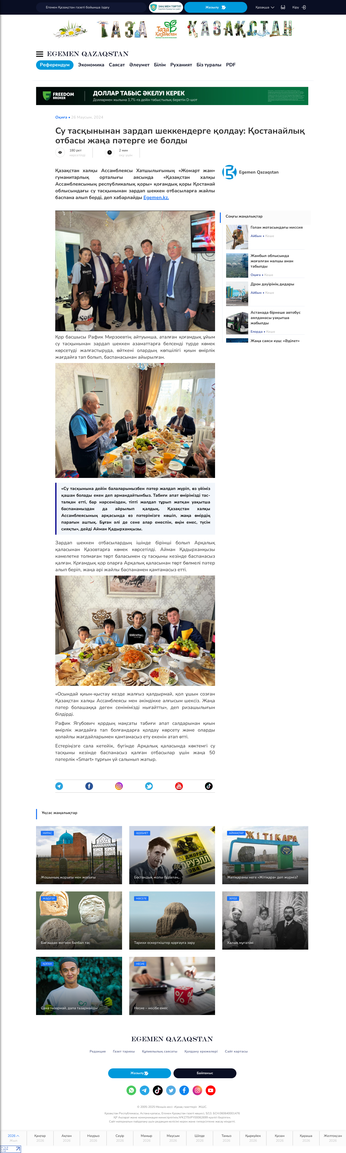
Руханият (181, 65)
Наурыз (93, 1138)
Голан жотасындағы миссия (277, 227)
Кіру (299, 7)
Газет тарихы (124, 1051)
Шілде (199, 1138)
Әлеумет (139, 65)
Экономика (91, 65)
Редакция (98, 1051)
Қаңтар (40, 1138)
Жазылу (215, 7)
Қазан (279, 1138)
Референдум (55, 65)
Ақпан (67, 1138)
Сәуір (120, 1138)
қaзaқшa (265, 7)
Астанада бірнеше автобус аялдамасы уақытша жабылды (276, 318)
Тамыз (226, 1138)
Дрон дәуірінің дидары (272, 284)
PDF (230, 65)
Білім (160, 65)
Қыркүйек (253, 1138)
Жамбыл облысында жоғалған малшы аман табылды (272, 261)
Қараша (306, 1138)
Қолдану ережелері (201, 1051)
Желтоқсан (333, 1138)
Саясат (117, 65)
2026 (13, 1138)
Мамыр (146, 1138)
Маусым (173, 1138)
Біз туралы (209, 65)
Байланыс (205, 1073)
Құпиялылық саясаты (159, 1051)
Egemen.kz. (156, 197)
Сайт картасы (236, 1051)
